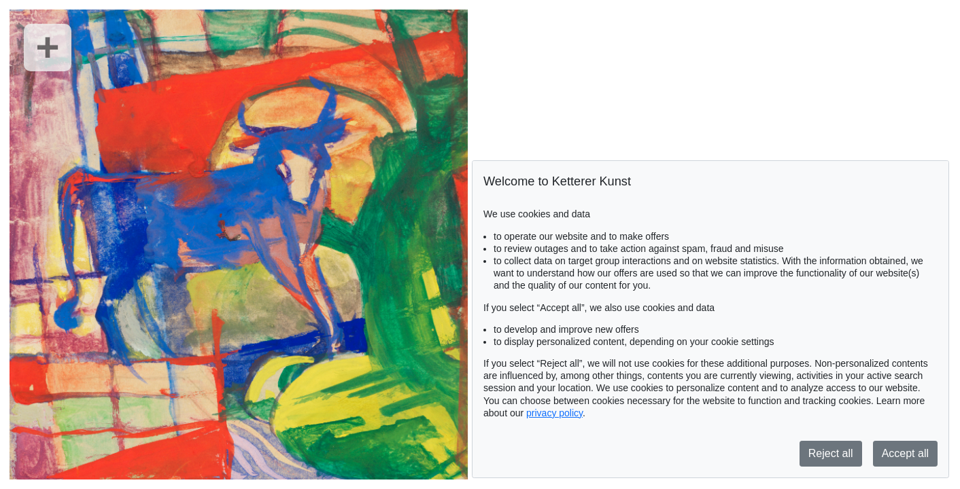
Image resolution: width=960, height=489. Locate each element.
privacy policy (554, 413)
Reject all (830, 453)
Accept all (905, 453)
